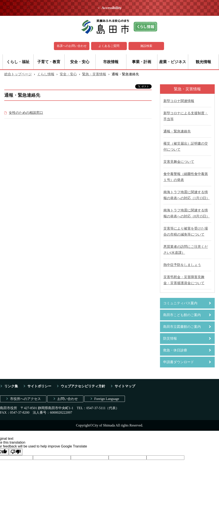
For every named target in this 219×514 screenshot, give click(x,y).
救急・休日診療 (175, 350)
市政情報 (110, 62)
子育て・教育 (48, 62)
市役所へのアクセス (25, 399)
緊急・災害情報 (94, 74)
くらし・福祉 (18, 62)
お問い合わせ (67, 399)
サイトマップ (125, 386)
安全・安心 (79, 62)
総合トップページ (18, 74)
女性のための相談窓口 (26, 112)
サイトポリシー (39, 386)
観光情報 (203, 62)
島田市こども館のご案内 (182, 315)
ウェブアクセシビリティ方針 (83, 386)
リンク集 (11, 386)
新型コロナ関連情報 (178, 101)
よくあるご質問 (108, 46)
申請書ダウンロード (178, 362)
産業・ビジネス (172, 62)
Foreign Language (106, 399)
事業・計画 (141, 62)
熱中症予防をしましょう (182, 265)
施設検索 (146, 46)
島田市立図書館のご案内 (182, 326)
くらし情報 (45, 74)
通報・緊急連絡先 (177, 131)
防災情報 (170, 338)
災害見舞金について (178, 161)
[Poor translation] (15, 451)
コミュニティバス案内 (180, 303)
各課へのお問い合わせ (72, 46)
